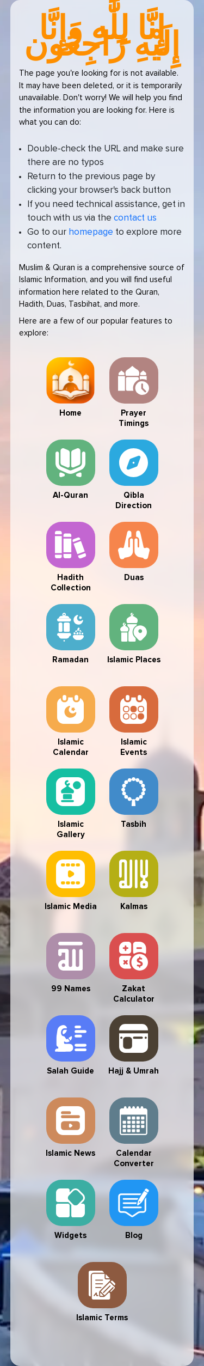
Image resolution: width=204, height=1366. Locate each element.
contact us (135, 218)
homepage (91, 232)
